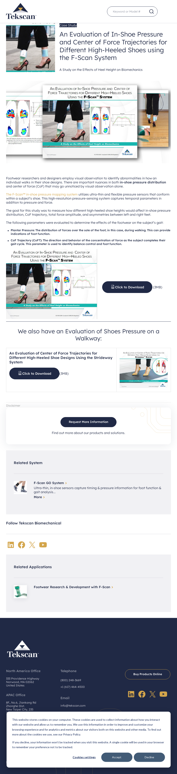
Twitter (32, 545)
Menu (166, 11)
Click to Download (129, 287)
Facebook (21, 544)
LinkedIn (11, 545)
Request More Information (88, 422)
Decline (149, 757)
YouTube (43, 545)
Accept (116, 757)
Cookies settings (84, 757)
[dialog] (88, 740)
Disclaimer (13, 405)
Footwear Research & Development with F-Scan (72, 587)
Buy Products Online (147, 674)
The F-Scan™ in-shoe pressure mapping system (42, 194)
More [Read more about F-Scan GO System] (38, 497)
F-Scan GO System (49, 483)
